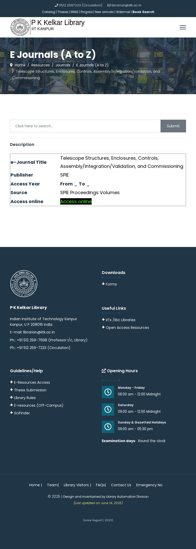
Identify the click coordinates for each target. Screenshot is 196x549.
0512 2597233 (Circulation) (80, 5)
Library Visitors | (77, 485)
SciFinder (20, 413)
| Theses (62, 12)
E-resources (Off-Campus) (39, 405)
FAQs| (101, 485)
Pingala (87, 12)
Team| (53, 485)
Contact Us (121, 485)
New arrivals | (105, 12)
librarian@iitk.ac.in (126, 5)
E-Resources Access (32, 382)
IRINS (75, 12)
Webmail (123, 12)
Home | (35, 485)
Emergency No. (149, 485)
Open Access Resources (127, 327)
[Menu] (183, 27)
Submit (173, 126)
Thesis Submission (30, 390)
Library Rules (23, 397)
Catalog (48, 12)
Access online (76, 201)
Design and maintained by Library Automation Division (106, 496)
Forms (109, 284)
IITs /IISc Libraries (121, 319)
